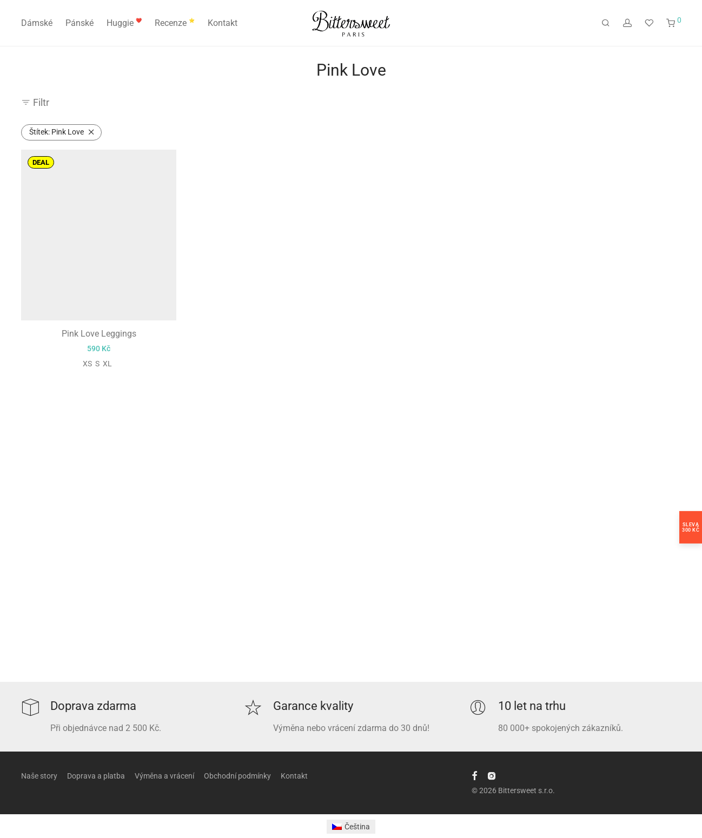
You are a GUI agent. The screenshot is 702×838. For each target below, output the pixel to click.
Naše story (39, 776)
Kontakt (222, 23)
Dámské (36, 23)
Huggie (124, 23)
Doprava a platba (96, 776)
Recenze (175, 23)
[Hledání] (606, 23)
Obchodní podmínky (237, 776)
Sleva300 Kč (690, 526)
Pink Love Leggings (99, 334)
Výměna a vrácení (164, 776)
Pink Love (56, 132)
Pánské (79, 23)
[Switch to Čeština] (351, 827)
